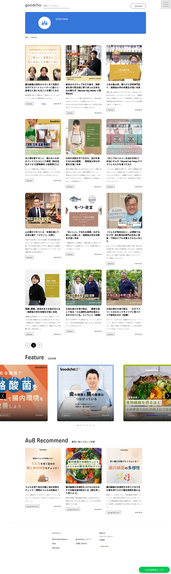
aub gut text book (32, 506)
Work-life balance (59, 539)
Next (168, 396)
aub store (138, 6)
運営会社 (102, 533)
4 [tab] (87, 425)
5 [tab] (90, 425)
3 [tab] (84, 425)
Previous (3, 396)
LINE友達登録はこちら (154, 569)
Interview (29, 104)
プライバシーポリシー (106, 536)
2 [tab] (81, 425)
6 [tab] (93, 425)
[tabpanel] (85, 393)
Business (56, 547)
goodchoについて (83, 539)
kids (54, 543)
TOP (26, 37)
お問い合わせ (81, 543)
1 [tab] (77, 425)
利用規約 (102, 540)
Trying (44, 104)
